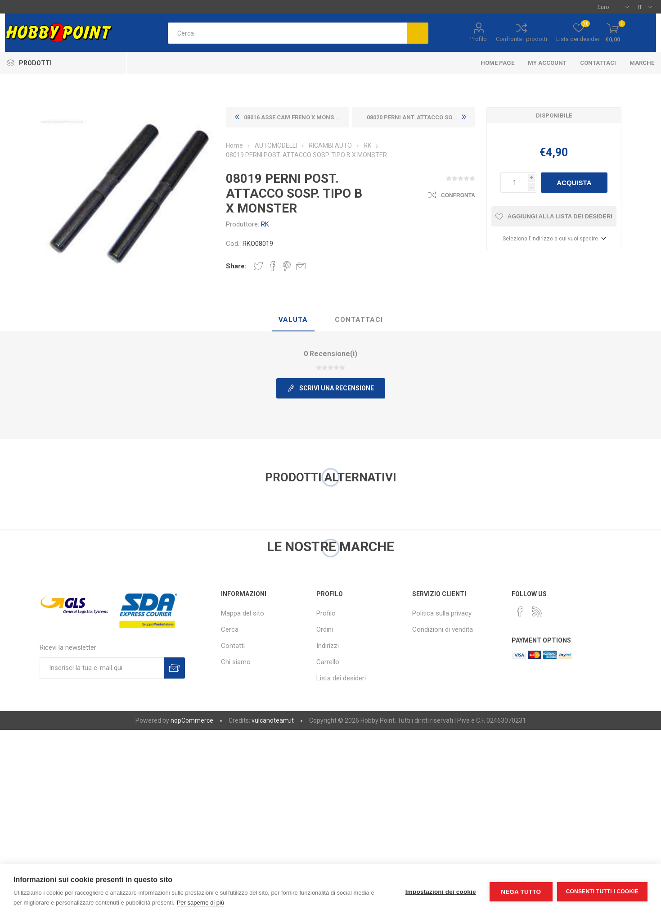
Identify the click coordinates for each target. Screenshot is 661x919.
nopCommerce (192, 720)
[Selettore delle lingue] (645, 7)
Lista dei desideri (341, 678)
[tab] (293, 320)
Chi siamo (236, 662)
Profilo (478, 39)
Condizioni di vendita (442, 629)
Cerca (229, 629)
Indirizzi (327, 646)
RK (265, 224)
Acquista (574, 182)
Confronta (458, 195)
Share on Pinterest (287, 266)
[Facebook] (520, 611)
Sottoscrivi (174, 668)
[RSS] (537, 611)
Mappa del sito (242, 613)
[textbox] (287, 33)
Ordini (324, 629)
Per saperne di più (201, 902)
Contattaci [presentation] (359, 320)
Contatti (233, 646)
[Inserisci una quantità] (514, 182)
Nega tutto (521, 891)
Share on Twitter (258, 266)
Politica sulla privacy (442, 613)
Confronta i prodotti (521, 39)
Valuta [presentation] (293, 320)
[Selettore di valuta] (613, 7)
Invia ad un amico (301, 266)
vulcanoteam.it (273, 720)
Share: (236, 266)
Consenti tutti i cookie (602, 891)
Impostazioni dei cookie (440, 891)
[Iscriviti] (102, 668)
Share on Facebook (273, 266)
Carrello (327, 662)
